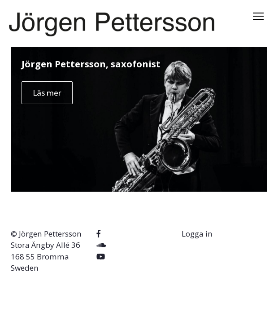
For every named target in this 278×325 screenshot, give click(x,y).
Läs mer (47, 93)
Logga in (197, 233)
